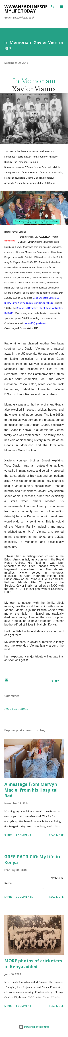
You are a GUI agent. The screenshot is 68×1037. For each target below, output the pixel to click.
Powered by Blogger (34, 1026)
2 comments (24, 896)
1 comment (23, 835)
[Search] (53, 6)
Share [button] (55, 681)
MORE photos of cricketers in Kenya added (33, 963)
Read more (56, 835)
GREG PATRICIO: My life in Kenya (32, 859)
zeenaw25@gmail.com (34, 323)
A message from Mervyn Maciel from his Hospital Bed (31, 790)
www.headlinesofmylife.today (26, 8)
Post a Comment (16, 708)
